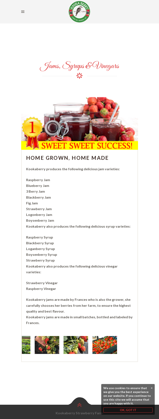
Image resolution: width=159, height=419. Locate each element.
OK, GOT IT (128, 410)
